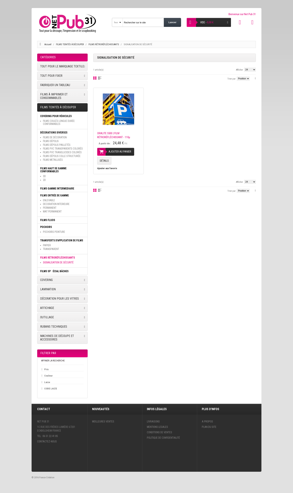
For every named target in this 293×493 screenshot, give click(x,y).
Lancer (172, 22)
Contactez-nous (47, 441)
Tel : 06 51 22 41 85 (47, 436)
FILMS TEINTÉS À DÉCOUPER (70, 44)
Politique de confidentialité (163, 437)
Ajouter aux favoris (107, 168)
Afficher (239, 69)
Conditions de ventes (159, 432)
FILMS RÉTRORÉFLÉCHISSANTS (104, 44)
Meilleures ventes (103, 421)
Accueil (48, 44)
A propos (207, 421)
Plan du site (209, 426)
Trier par (231, 78)
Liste (99, 78)
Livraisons (153, 421)
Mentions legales (157, 426)
